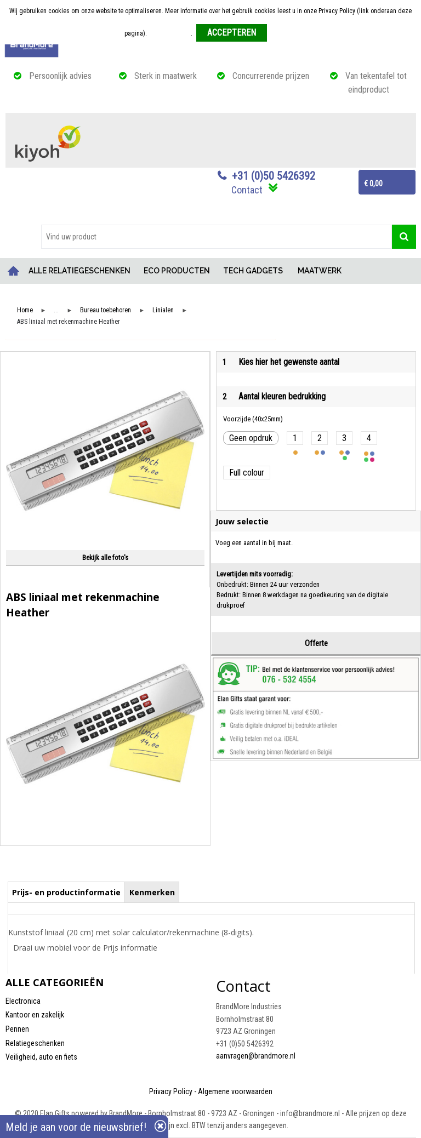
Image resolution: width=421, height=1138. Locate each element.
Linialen (163, 310)
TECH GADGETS (253, 270)
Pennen (17, 1029)
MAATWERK (320, 270)
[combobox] (216, 237)
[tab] (67, 892)
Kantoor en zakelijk (34, 1014)
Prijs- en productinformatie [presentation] (66, 892)
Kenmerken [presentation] (152, 892)
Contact (247, 190)
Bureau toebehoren (105, 310)
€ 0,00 (373, 183)
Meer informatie (170, 33)
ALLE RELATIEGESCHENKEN (79, 270)
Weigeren (284, 33)
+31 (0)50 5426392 (273, 175)
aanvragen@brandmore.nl (255, 1055)
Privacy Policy (170, 1091)
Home (13, 271)
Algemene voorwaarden (235, 1091)
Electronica (23, 1001)
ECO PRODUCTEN (177, 270)
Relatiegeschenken (35, 1043)
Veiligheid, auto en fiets (41, 1057)
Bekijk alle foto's (105, 557)
